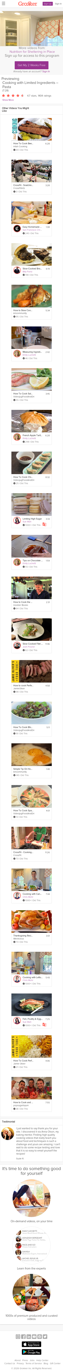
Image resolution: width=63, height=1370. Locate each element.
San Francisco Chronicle (34, 230)
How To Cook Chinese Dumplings (23, 477)
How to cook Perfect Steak (23, 685)
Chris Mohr (28, 897)
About (18, 1356)
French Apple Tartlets (33, 435)
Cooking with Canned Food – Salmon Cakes (33, 894)
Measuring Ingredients (33, 352)
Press (25, 1356)
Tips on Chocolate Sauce (33, 560)
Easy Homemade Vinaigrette (33, 227)
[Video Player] (31, 28)
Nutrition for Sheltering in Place (32, 52)
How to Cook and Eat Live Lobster (23, 1102)
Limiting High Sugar (32, 519)
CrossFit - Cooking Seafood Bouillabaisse (23, 852)
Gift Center (55, 1360)
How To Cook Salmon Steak (23, 394)
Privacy (20, 1360)
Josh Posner (29, 646)
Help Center (42, 1356)
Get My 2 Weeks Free (31, 65)
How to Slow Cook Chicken (23, 310)
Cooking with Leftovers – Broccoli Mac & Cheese (33, 977)
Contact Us (9, 1360)
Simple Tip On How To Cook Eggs (23, 769)
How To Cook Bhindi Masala (23, 727)
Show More (8, 100)
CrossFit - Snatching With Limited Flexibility (23, 185)
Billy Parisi (27, 271)
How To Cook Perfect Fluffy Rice (23, 1061)
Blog (46, 1360)
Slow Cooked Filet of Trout (33, 644)
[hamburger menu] (2, 3)
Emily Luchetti (29, 355)
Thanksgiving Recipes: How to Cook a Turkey (23, 936)
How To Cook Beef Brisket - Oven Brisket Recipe (23, 143)
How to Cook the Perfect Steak (23, 602)
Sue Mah (27, 521)
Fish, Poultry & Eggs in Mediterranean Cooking (33, 1019)
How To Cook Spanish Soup (23, 810)
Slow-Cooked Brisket (33, 269)
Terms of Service (34, 1360)
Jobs (32, 1356)
